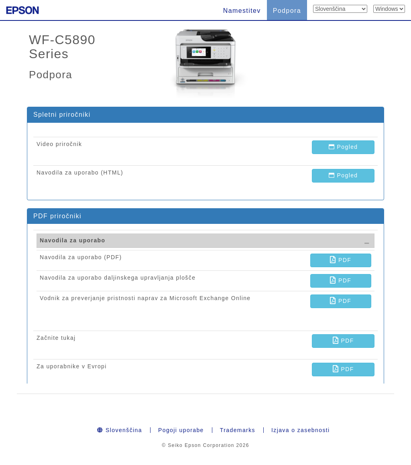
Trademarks (237, 430)
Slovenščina (119, 430)
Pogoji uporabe (181, 430)
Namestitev (242, 10)
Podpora (287, 10)
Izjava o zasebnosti (300, 430)
